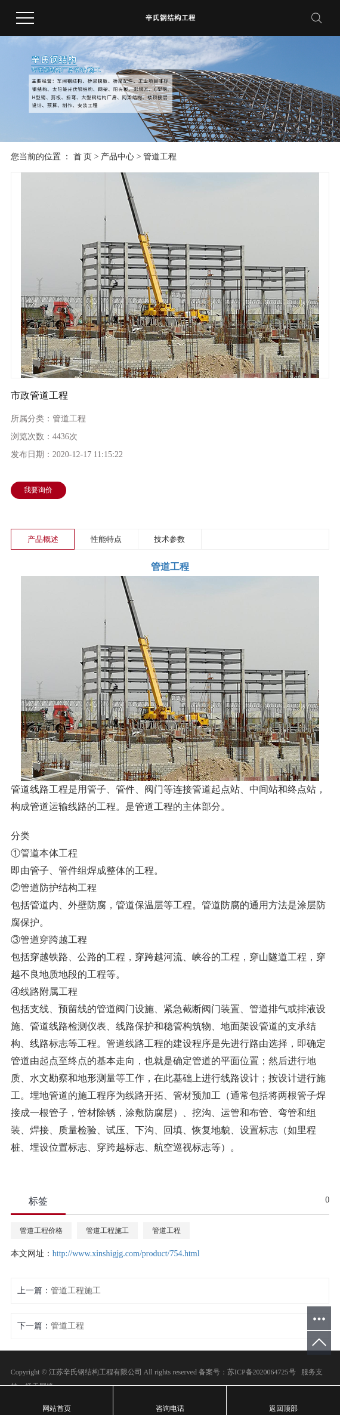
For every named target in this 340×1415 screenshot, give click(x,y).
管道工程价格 (41, 1230)
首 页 (82, 156)
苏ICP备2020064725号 (261, 1372)
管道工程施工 (107, 1230)
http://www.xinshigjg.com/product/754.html (126, 1253)
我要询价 (38, 490)
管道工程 (160, 156)
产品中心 (117, 156)
